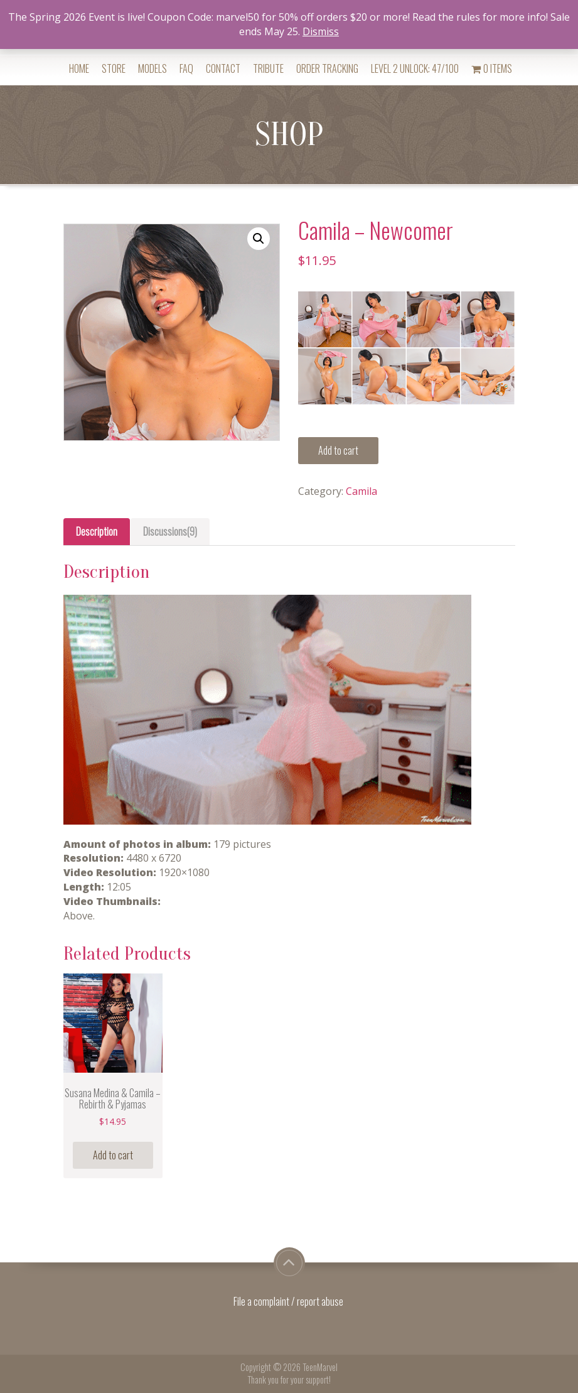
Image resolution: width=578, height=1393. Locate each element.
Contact (223, 68)
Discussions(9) (170, 531)
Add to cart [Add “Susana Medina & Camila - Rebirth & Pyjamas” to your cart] (113, 1155)
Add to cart (338, 450)
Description (96, 531)
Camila (361, 491)
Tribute (268, 68)
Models (152, 68)
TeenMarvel (320, 1367)
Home (79, 68)
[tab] (96, 531)
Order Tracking (327, 68)
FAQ (186, 68)
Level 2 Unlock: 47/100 (415, 68)
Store (114, 68)
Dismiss (320, 31)
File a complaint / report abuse (289, 1301)
